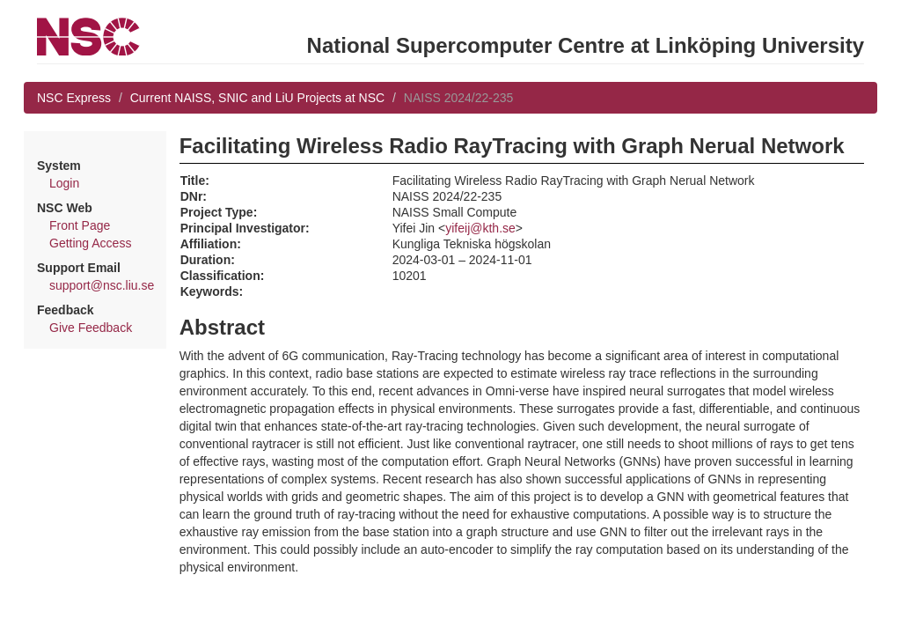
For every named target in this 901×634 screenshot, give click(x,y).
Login (64, 183)
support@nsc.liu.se (101, 285)
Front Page (79, 225)
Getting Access (90, 243)
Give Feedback (90, 328)
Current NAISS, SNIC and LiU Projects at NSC (257, 98)
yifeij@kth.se (480, 228)
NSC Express (74, 98)
